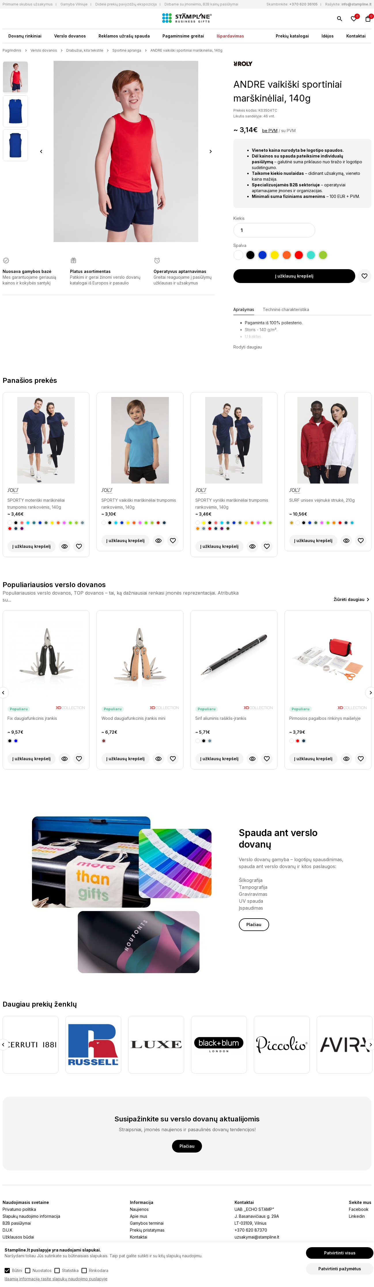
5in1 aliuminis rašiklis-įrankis (220, 718)
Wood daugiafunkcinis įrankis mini (133, 718)
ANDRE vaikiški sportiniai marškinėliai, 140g (186, 50)
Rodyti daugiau (247, 346)
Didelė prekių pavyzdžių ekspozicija (126, 4)
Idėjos (328, 35)
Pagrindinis (12, 50)
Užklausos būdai (18, 1236)
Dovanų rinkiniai (24, 35)
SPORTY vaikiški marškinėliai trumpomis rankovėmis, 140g (138, 503)
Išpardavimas (230, 35)
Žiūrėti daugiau (349, 599)
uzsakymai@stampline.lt (257, 1236)
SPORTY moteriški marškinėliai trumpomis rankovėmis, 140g (36, 503)
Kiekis (239, 218)
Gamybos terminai (147, 1223)
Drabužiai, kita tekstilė (84, 50)
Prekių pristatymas (147, 1230)
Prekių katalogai (292, 35)
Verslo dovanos (70, 35)
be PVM (269, 130)
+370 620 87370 (251, 1230)
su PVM (288, 130)
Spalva (239, 245)
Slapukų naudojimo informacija (31, 1216)
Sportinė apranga (126, 50)
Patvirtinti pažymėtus (339, 1268)
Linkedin (357, 1216)
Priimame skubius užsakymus (28, 4)
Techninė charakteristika (286, 309)
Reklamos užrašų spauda (124, 35)
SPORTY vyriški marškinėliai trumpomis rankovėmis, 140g (231, 503)
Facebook (359, 1209)
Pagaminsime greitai (183, 35)
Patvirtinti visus (340, 1252)
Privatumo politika (19, 1209)
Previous (41, 151)
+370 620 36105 (303, 4)
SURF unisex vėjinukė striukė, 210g (322, 500)
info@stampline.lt (356, 4)
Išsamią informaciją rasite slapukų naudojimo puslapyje (56, 1278)
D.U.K (7, 1230)
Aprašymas (243, 309)
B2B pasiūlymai (17, 1223)
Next (211, 151)
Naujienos (139, 1209)
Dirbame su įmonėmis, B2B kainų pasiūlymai (201, 4)
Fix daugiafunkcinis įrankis (32, 718)
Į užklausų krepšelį (294, 275)
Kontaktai (356, 35)
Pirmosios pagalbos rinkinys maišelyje (325, 718)
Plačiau (253, 924)
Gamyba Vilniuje (74, 4)
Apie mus (138, 1216)
